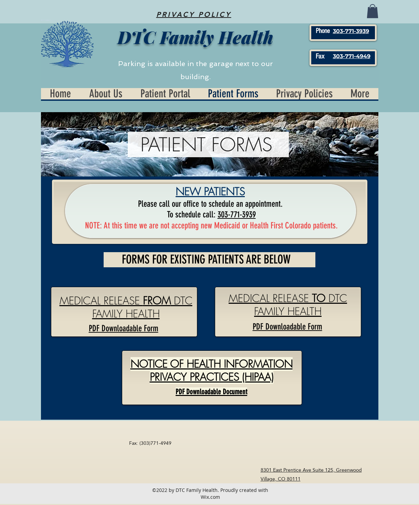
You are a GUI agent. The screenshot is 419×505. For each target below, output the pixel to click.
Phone (323, 31)
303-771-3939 (237, 214)
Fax (320, 56)
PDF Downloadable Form (287, 327)
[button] (372, 11)
